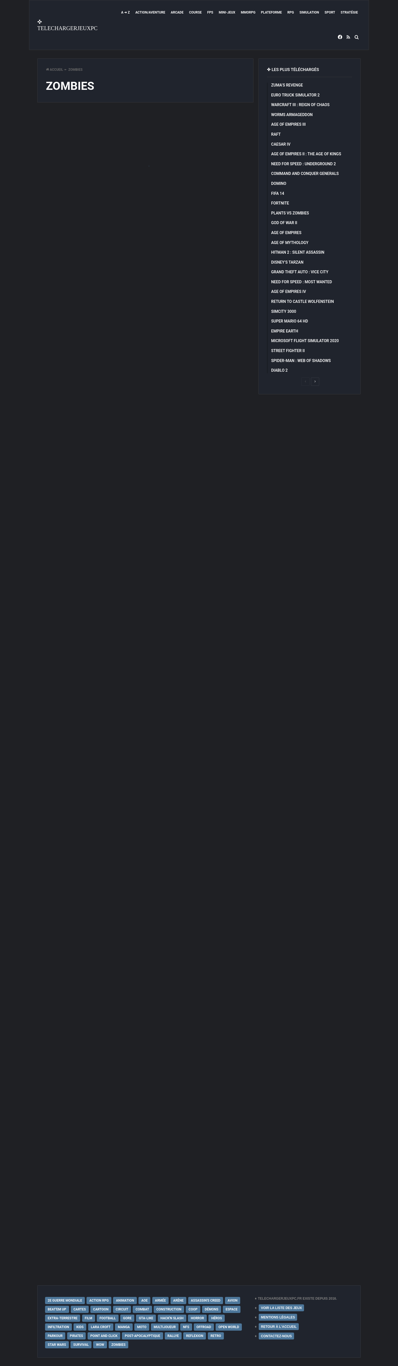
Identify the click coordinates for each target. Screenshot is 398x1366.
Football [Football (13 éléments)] (108, 1318)
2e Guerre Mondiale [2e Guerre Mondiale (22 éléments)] (65, 1300)
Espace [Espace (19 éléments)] (231, 1309)
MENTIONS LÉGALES (278, 1317)
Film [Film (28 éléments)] (88, 1318)
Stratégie (349, 12)
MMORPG (248, 12)
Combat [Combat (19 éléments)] (142, 1309)
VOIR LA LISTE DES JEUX (281, 1308)
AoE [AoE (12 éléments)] (144, 1300)
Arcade (177, 12)
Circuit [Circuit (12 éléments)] (122, 1309)
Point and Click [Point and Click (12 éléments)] (104, 1336)
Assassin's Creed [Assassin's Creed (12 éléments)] (206, 1300)
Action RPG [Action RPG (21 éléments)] (99, 1300)
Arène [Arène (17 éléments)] (178, 1300)
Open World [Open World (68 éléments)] (228, 1327)
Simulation (309, 12)
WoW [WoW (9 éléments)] (100, 1345)
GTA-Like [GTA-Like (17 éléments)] (146, 1318)
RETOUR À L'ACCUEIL (279, 1327)
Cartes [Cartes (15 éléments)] (80, 1309)
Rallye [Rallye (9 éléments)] (173, 1336)
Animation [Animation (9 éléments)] (125, 1300)
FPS (210, 12)
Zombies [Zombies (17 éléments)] (118, 1345)
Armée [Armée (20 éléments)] (160, 1300)
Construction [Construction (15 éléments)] (168, 1309)
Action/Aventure (150, 12)
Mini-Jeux (227, 12)
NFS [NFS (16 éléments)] (186, 1327)
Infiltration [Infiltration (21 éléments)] (58, 1327)
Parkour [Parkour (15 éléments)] (55, 1336)
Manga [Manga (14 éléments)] (124, 1327)
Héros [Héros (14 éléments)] (216, 1318)
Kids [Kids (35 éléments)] (79, 1327)
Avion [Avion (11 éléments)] (233, 1300)
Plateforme (271, 12)
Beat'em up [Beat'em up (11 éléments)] (57, 1309)
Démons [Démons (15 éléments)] (211, 1309)
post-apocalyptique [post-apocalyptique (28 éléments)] (142, 1336)
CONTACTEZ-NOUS (276, 1336)
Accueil (54, 70)
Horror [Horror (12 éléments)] (197, 1318)
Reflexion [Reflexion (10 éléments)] (194, 1336)
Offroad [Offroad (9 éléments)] (204, 1327)
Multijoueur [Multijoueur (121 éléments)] (165, 1327)
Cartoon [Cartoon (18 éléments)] (101, 1309)
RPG (290, 12)
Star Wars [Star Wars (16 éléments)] (57, 1345)
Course (195, 12)
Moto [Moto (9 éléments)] (141, 1327)
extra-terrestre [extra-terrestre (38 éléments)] (63, 1318)
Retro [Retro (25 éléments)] (216, 1336)
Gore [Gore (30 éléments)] (127, 1318)
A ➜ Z (125, 12)
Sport (329, 12)
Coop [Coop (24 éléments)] (192, 1309)
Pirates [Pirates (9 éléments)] (76, 1336)
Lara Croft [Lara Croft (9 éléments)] (101, 1327)
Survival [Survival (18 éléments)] (81, 1345)
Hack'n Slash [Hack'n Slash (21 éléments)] (172, 1318)
